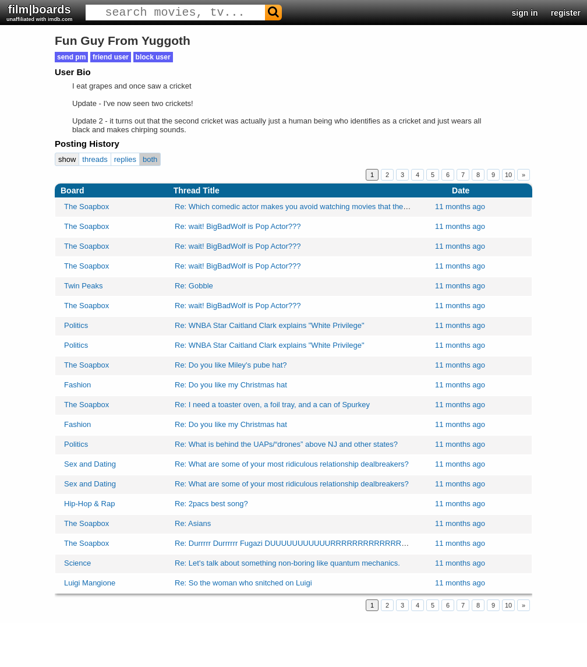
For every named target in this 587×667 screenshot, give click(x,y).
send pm (71, 57)
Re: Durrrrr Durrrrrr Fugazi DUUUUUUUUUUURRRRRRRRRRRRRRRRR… (303, 543)
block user (153, 57)
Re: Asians (193, 523)
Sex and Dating (90, 464)
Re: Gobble (194, 285)
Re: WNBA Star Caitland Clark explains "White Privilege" (270, 325)
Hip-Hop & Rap (89, 503)
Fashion (77, 384)
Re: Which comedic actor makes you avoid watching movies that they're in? (301, 206)
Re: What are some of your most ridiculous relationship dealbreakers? (292, 464)
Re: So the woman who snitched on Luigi (243, 582)
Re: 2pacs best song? (211, 503)
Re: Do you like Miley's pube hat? (231, 365)
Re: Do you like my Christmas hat (231, 384)
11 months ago (460, 206)
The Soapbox (86, 206)
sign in (525, 12)
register (566, 12)
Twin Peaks (83, 285)
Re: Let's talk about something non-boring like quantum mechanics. (287, 563)
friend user (111, 57)
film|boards (39, 12)
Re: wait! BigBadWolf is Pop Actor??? (238, 226)
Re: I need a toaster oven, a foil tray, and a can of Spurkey (272, 404)
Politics (76, 325)
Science (77, 563)
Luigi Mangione (89, 582)
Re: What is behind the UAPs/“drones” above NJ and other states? (286, 444)
